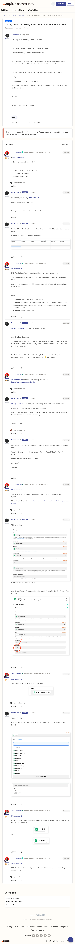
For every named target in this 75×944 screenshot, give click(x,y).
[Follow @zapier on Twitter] (45, 935)
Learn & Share (19, 10)
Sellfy (14, 117)
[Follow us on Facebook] (33, 935)
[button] (61, 4)
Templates (64, 927)
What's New (34, 10)
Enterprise (54, 927)
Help (16, 927)
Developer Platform (27, 927)
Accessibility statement (44, 919)
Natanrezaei (16, 35)
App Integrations (37, 930)
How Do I (21, 15)
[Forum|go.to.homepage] (19, 4)
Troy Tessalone (16, 152)
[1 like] (17, 183)
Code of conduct (12, 898)
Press (39, 927)
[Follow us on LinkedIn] (37, 935)
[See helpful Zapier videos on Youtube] (49, 935)
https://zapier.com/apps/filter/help (23, 382)
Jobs (46, 927)
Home (5, 15)
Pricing (9, 927)
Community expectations (15, 905)
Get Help (5, 10)
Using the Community (14, 901)
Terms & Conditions (29, 919)
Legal (63, 941)
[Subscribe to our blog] (41, 935)
